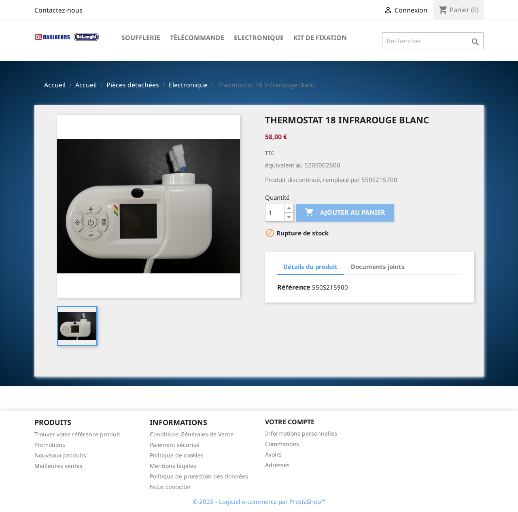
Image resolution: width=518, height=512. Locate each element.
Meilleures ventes (58, 466)
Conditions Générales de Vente (192, 434)
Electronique (259, 37)
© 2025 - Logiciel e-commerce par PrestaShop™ (259, 501)
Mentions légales (173, 466)
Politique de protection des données (199, 476)
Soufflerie (140, 37)
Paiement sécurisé (175, 445)
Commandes (282, 444)
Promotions (49, 445)
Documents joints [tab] (378, 266)
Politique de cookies (177, 455)
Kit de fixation (320, 37)
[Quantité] (274, 213)
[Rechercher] (433, 40)
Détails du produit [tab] (310, 266)
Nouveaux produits (60, 455)
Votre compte (289, 421)
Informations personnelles (301, 433)
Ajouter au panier (345, 212)
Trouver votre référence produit (77, 434)
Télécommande (197, 37)
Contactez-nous (58, 10)
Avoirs (273, 454)
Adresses (277, 465)
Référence (293, 287)
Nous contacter (170, 487)
